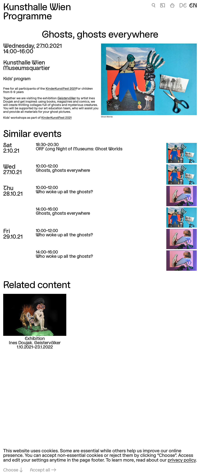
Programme (27, 16)
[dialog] (100, 461)
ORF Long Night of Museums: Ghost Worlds (79, 149)
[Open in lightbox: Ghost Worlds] (149, 79)
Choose (10, 470)
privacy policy (182, 460)
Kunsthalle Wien (37, 7)
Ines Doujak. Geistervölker (35, 343)
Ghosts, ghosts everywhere (63, 171)
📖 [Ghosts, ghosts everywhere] (162, 6)
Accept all (40, 470)
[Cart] (172, 6)
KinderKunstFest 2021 (61, 88)
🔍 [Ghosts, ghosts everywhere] (153, 6)
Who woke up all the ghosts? (64, 192)
